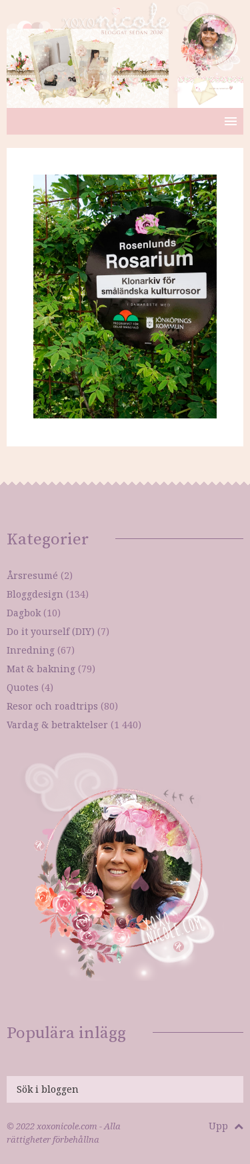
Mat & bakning (41, 668)
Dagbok (24, 612)
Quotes (23, 687)
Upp (226, 1125)
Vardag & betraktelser (57, 724)
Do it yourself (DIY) (51, 631)
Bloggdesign (35, 594)
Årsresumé (32, 575)
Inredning (31, 650)
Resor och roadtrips (52, 706)
